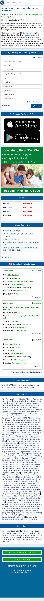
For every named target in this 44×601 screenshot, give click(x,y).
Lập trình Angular (31, 485)
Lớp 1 (3, 531)
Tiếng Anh (5, 414)
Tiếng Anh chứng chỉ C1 (29, 420)
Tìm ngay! (36, 106)
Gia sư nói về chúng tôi (22, 559)
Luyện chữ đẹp (25, 405)
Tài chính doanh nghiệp (32, 498)
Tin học (10, 504)
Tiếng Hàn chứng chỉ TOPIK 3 (30, 466)
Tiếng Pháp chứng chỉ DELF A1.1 (17, 445)
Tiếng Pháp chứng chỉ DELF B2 (25, 449)
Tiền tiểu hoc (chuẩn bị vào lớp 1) (26, 535)
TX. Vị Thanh (22, 387)
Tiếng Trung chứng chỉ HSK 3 (11, 428)
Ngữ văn (29, 403)
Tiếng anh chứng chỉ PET (31, 502)
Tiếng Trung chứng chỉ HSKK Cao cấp (26, 435)
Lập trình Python (26, 473)
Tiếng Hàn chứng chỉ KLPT (10, 466)
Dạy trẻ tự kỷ (30, 517)
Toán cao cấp (10, 399)
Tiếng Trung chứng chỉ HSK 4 (31, 428)
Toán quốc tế (33, 401)
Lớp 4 (18, 531)
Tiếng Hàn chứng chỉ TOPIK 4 (11, 468)
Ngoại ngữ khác (33, 508)
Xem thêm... (8, 257)
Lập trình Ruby (10, 475)
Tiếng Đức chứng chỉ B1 (29, 456)
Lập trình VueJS (19, 485)
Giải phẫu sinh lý (12, 498)
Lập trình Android (31, 479)
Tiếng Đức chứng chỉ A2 (12, 456)
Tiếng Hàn (14, 460)
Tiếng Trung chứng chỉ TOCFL (11, 437)
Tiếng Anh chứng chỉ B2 (12, 420)
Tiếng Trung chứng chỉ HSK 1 (11, 426)
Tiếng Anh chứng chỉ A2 (19, 418)
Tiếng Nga (23, 508)
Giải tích (25, 401)
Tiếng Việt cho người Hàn (24, 407)
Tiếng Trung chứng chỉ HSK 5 (11, 430)
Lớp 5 (23, 531)
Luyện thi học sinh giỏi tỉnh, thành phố (16, 539)
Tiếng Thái (15, 515)
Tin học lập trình (29, 471)
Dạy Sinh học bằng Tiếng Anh (29, 412)
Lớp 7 (32, 531)
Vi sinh (21, 498)
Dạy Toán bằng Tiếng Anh (24, 399)
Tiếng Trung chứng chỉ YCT (11, 439)
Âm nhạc (22, 409)
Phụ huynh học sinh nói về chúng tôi (22, 552)
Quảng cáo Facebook (31, 511)
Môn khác (34, 519)
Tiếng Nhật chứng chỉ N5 (27, 443)
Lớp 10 (8, 533)
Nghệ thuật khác (24, 489)
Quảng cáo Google (8, 513)
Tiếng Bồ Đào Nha (35, 513)
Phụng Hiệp (11, 387)
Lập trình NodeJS (11, 477)
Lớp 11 (14, 533)
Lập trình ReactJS (33, 483)
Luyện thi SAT (17, 401)
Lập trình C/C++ (14, 473)
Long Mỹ (28, 385)
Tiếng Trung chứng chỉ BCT (31, 437)
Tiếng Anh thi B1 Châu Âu (31, 414)
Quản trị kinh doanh (25, 492)
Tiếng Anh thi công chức (9, 416)
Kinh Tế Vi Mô (13, 492)
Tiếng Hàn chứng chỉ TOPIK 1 (29, 460)
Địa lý (3, 508)
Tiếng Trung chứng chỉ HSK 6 (31, 430)
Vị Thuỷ (32, 387)
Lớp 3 (13, 531)
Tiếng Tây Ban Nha (12, 508)
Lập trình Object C (8, 479)
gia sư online (28, 35)
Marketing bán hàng (21, 513)
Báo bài (33, 405)
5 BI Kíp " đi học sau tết (11, 239)
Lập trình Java (21, 475)
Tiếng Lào (23, 515)
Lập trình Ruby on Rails (18, 483)
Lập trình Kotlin (19, 479)
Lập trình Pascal (25, 487)
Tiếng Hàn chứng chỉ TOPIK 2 (11, 462)
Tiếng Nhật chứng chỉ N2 (15, 441)
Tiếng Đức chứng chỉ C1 (22, 458)
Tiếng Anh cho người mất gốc (24, 422)
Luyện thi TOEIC (24, 424)
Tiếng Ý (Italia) (6, 515)
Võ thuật (29, 409)
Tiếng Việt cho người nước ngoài (12, 511)
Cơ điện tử (14, 496)
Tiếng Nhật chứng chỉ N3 (32, 441)
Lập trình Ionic (14, 487)
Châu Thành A (17, 385)
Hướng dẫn (37, 57)
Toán (3, 399)
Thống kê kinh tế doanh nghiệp (30, 494)
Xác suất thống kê (13, 494)
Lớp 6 (28, 531)
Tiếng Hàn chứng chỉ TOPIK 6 (13, 471)
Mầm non (5, 535)
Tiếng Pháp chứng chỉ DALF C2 (29, 452)
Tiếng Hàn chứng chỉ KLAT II (11, 464)
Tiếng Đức (23, 454)
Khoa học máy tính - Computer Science (27, 506)
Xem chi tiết (36, 297)
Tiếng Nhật (24, 439)
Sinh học (15, 409)
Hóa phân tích (33, 496)
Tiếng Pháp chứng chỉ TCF (10, 454)
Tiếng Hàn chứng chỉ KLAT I (31, 462)
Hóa (5, 403)
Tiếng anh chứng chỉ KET (14, 502)
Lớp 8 (37, 531)
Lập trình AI (17, 481)
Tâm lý (23, 517)
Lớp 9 (3, 533)
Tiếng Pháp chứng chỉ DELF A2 (21, 447)
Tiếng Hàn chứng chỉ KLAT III (30, 464)
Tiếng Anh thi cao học (25, 416)
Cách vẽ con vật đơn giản (12, 230)
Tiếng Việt (16, 405)
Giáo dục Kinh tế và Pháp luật (16, 500)
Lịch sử (9, 409)
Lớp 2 (8, 531)
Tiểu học (11, 535)
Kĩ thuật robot (23, 496)
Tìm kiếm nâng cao (34, 102)
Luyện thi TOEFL (12, 424)
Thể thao (34, 489)
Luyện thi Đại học (29, 533)
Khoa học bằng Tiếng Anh (10, 489)
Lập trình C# (31, 475)
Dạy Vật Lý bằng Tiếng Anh (17, 403)
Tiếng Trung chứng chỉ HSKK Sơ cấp (14, 433)
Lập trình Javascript (24, 477)
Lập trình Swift (36, 477)
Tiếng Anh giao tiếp (15, 414)
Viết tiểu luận (15, 517)
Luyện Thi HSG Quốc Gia (10, 412)
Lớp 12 (20, 533)
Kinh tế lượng (6, 496)
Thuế (3, 500)
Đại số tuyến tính (19, 504)
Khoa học (35, 487)
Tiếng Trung (34, 424)
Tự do (38, 533)
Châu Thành (6, 385)
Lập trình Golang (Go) (29, 481)
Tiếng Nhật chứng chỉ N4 (10, 443)
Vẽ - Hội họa (37, 409)
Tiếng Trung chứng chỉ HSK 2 (31, 426)
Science (4, 504)
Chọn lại (6, 105)
